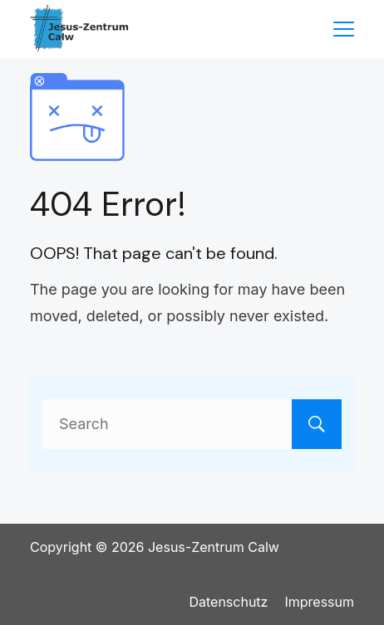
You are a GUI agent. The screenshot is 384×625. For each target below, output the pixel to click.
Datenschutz (228, 601)
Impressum (319, 601)
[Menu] (343, 29)
